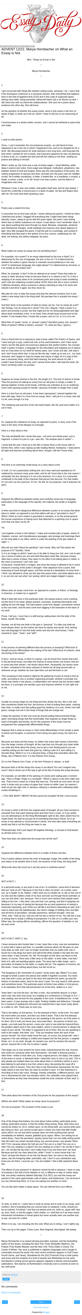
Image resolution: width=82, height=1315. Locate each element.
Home (41, 1302)
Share (6, 1279)
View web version (41, 1307)
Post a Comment (11, 1292)
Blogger (46, 1312)
